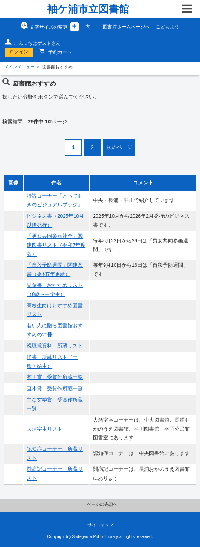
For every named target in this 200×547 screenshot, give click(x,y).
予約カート (59, 52)
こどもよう (167, 26)
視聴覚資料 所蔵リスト (55, 346)
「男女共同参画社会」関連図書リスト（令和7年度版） (56, 245)
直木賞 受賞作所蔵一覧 (55, 388)
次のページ (119, 147)
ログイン (18, 52)
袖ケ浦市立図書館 (88, 9)
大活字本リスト (44, 429)
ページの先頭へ (102, 504)
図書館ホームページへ (126, 26)
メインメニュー (19, 66)
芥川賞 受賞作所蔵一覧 (55, 377)
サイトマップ (100, 525)
